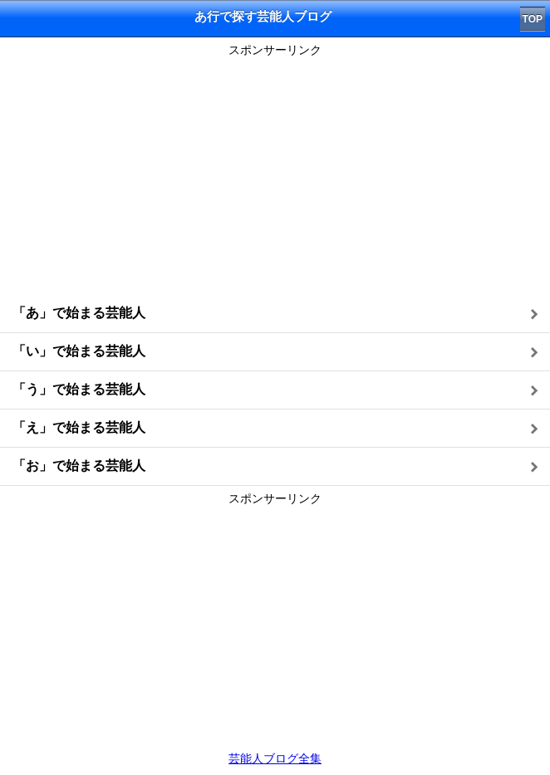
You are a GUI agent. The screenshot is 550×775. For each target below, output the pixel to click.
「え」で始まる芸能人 (78, 427)
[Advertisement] (275, 178)
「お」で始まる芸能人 (78, 466)
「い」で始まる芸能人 (78, 351)
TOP (533, 19)
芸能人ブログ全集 (275, 758)
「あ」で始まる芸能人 (78, 313)
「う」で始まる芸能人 (78, 389)
